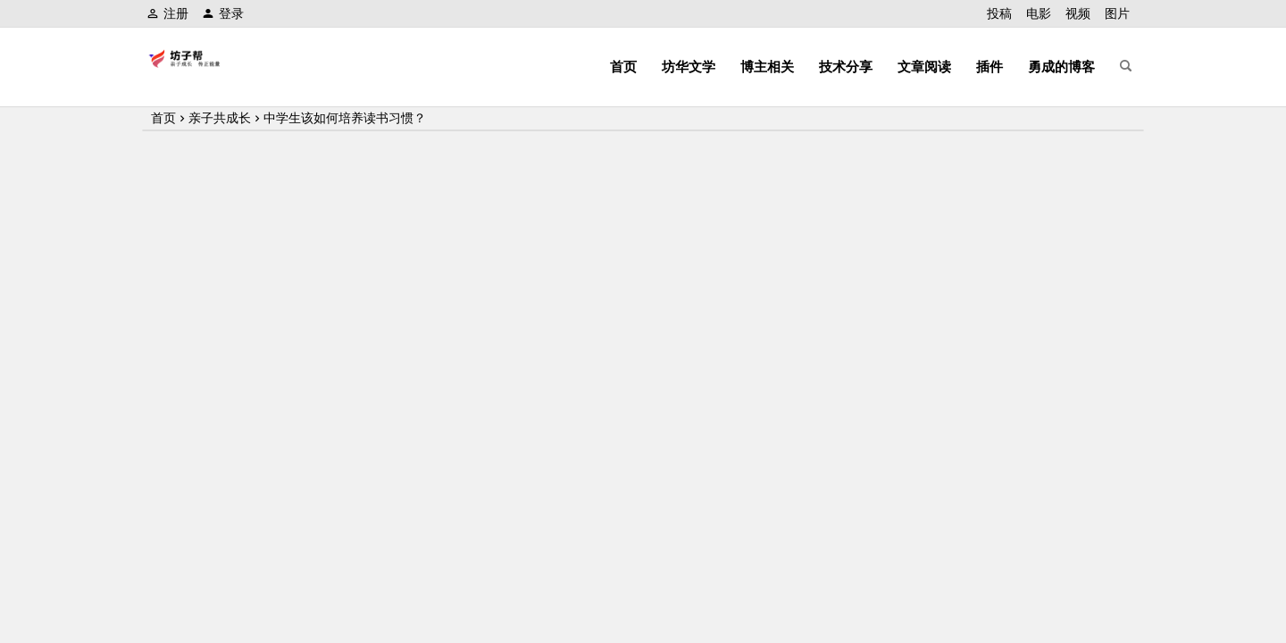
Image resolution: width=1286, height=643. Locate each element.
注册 (167, 13)
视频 (1077, 13)
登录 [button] (223, 13)
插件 (989, 66)
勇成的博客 (1061, 66)
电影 (1038, 13)
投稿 (999, 13)
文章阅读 (924, 66)
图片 (1117, 13)
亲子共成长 (219, 118)
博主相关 (767, 66)
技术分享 (846, 66)
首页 (623, 66)
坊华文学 (688, 66)
